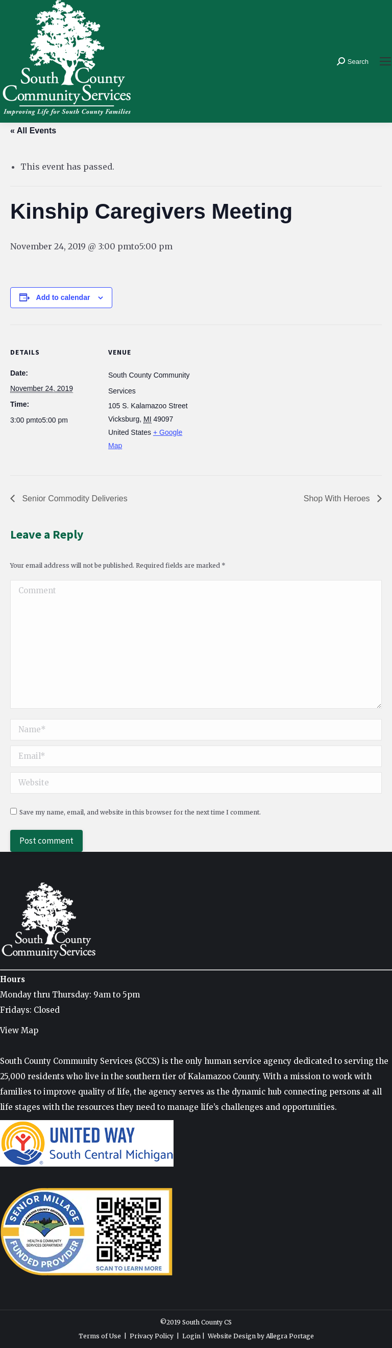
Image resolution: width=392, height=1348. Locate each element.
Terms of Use (100, 1336)
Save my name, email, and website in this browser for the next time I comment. (140, 812)
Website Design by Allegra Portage (261, 1336)
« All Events (33, 130)
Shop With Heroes (338, 498)
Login (191, 1336)
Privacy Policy (152, 1336)
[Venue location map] (260, 395)
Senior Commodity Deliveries (74, 498)
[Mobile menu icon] (385, 61)
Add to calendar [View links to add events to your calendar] (63, 297)
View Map (19, 1030)
